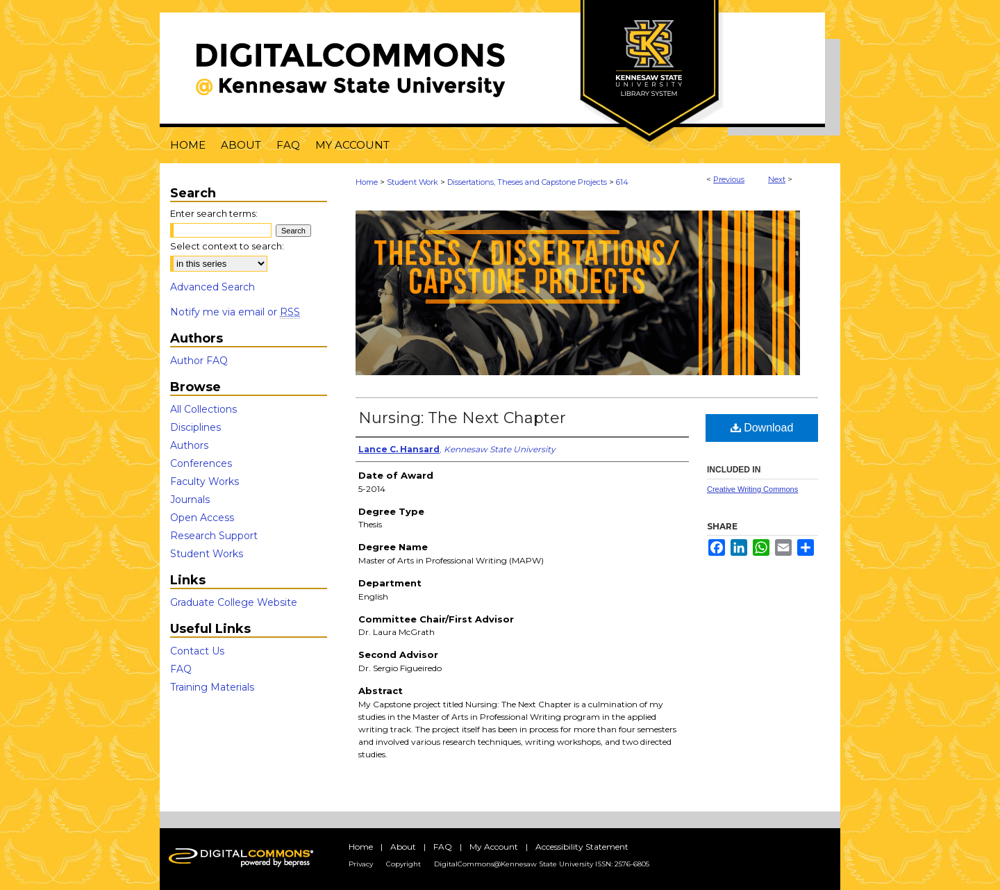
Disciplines (195, 427)
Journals (190, 499)
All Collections (203, 409)
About (403, 846)
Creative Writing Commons (752, 489)
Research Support (214, 535)
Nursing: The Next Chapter (462, 418)
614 (622, 182)
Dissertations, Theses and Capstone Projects (527, 182)
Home (367, 182)
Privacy (361, 863)
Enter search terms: (214, 213)
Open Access (202, 517)
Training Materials (212, 687)
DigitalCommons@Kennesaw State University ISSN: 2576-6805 (541, 863)
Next (776, 179)
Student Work (412, 182)
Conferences (201, 463)
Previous (728, 179)
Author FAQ (199, 360)
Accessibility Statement (581, 846)
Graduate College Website (233, 602)
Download (762, 428)
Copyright (403, 863)
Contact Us (197, 651)
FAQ (181, 669)
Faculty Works (204, 481)
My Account (493, 846)
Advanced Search (212, 287)
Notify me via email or (235, 312)
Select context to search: (227, 246)
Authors (189, 445)
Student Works (206, 553)
